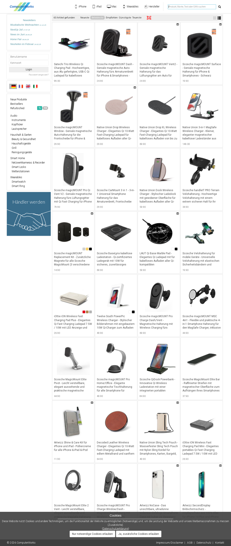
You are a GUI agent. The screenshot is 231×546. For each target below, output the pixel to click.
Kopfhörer (16, 124)
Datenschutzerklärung (115, 528)
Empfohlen (112, 17)
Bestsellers (16, 103)
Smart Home (17, 158)
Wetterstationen (20, 171)
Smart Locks (18, 167)
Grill (13, 147)
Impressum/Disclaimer (169, 542)
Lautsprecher (18, 128)
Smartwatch (18, 181)
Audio (13, 115)
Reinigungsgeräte (21, 152)
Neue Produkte (18, 99)
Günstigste (125, 17)
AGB (190, 542)
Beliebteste (97, 17)
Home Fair (19, 39)
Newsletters (29, 20)
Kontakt (219, 542)
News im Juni (21, 34)
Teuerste (136, 17)
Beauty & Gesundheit (23, 139)
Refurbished (29, 108)
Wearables (16, 177)
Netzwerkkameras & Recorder (27, 162)
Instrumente (18, 120)
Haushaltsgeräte (20, 143)
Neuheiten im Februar (25, 44)
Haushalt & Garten (21, 134)
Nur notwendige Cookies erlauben (92, 533)
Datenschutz (204, 542)
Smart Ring (17, 186)
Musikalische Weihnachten (28, 24)
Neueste (84, 17)
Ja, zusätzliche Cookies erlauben (138, 533)
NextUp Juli (20, 29)
